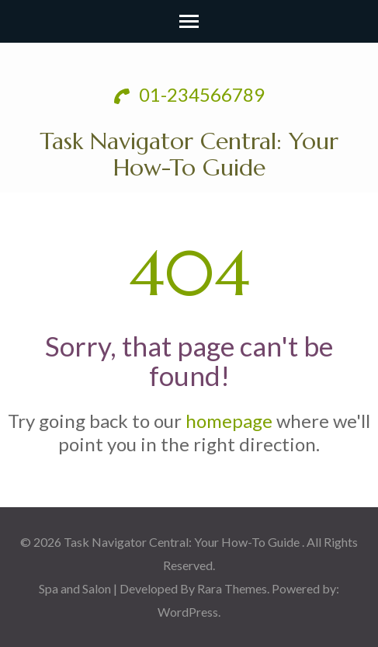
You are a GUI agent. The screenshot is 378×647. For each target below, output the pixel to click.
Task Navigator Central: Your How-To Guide (189, 154)
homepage (229, 420)
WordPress (188, 611)
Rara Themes (232, 588)
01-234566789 (189, 94)
